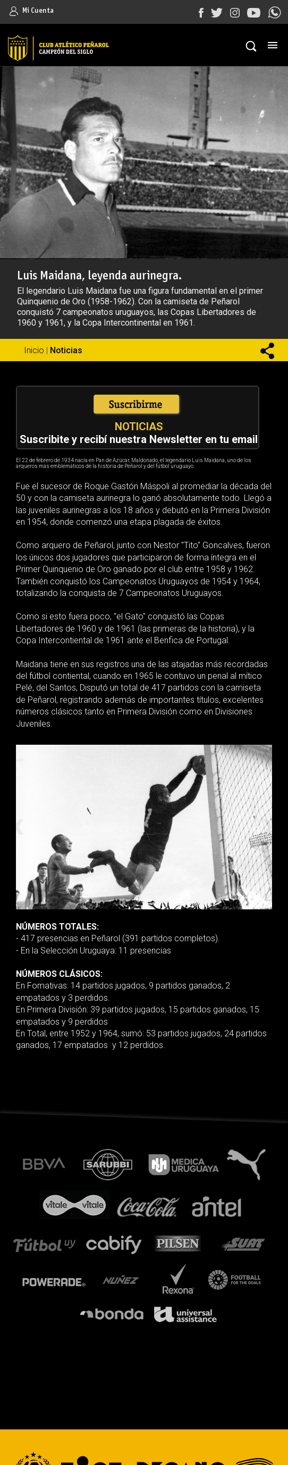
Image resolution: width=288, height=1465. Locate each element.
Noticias (66, 350)
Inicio (34, 350)
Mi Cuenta (32, 10)
